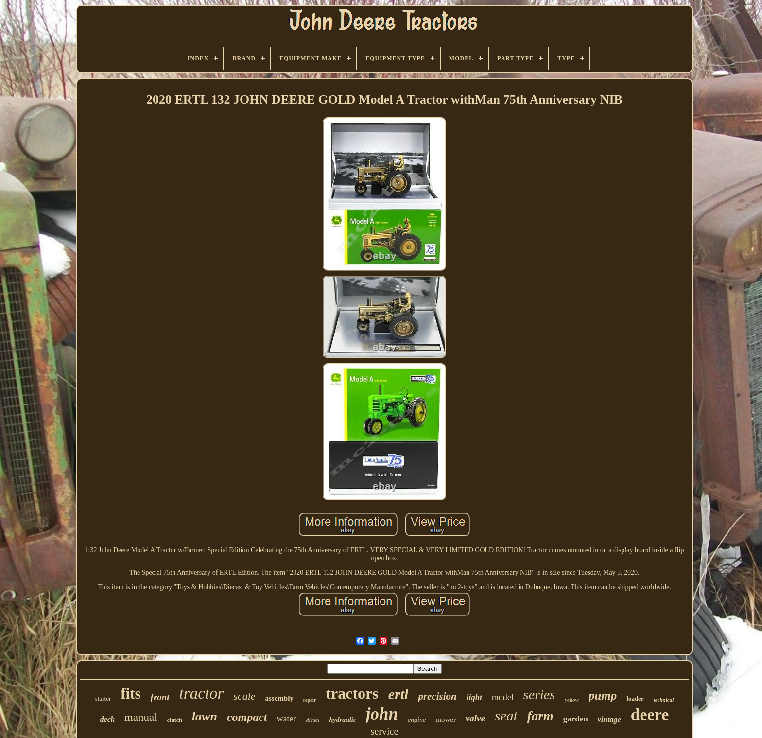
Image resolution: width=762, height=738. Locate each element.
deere (650, 714)
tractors (352, 693)
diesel (313, 720)
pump (603, 695)
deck (107, 719)
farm (540, 716)
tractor (201, 693)
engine (417, 719)
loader (634, 698)
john (382, 713)
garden (575, 718)
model (503, 697)
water (286, 718)
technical (664, 700)
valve (475, 718)
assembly (279, 698)
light (474, 697)
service (384, 731)
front (160, 697)
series (539, 694)
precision (437, 696)
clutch (174, 720)
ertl (398, 694)
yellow (572, 700)
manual (140, 717)
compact (247, 717)
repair (309, 700)
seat (506, 715)
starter (103, 698)
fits (130, 693)
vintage (609, 719)
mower (445, 719)
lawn (204, 716)
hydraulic (342, 719)
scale (244, 696)
